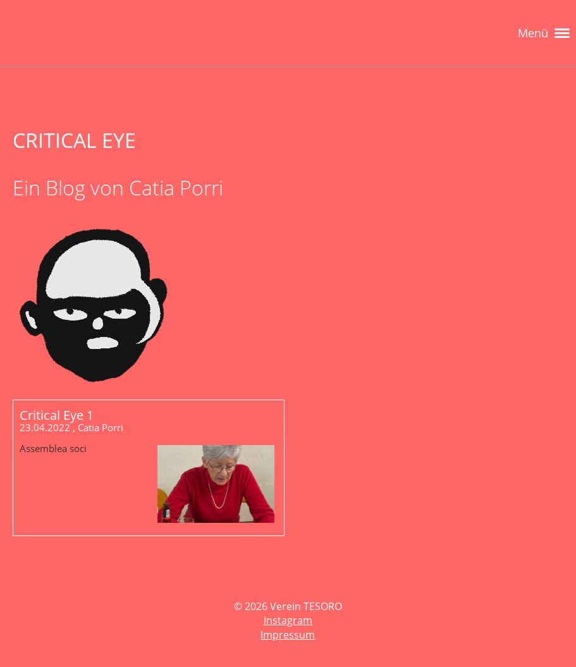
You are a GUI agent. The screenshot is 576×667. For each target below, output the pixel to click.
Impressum (287, 635)
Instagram (288, 620)
